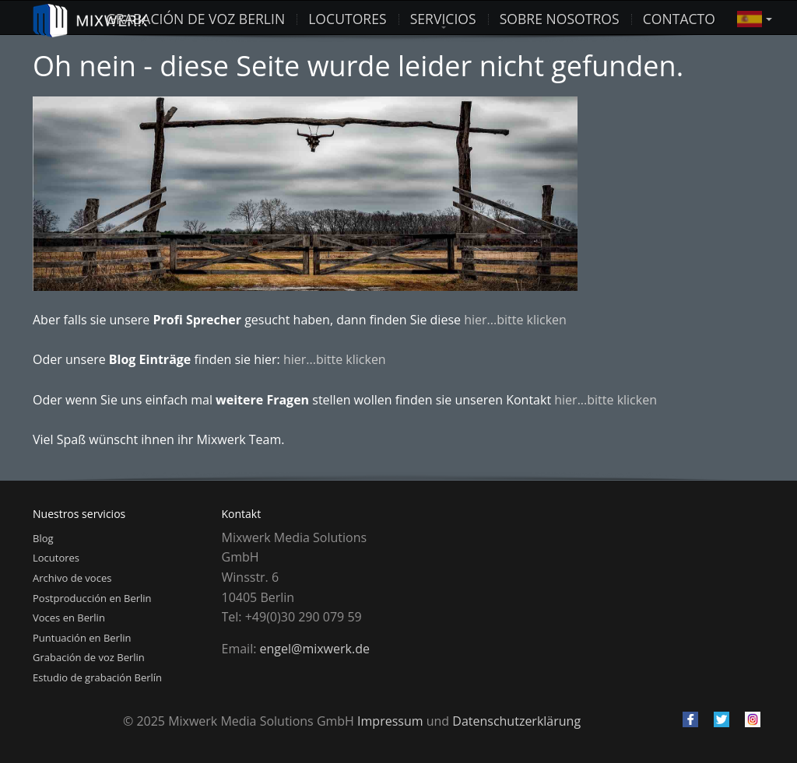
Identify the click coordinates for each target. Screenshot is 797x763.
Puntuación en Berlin (82, 638)
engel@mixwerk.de (315, 648)
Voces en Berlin (69, 618)
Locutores (56, 558)
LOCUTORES (347, 18)
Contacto (679, 18)
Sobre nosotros (560, 18)
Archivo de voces (72, 578)
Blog (43, 538)
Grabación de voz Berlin (195, 18)
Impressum (390, 721)
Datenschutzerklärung (516, 721)
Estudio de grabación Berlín (97, 677)
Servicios (443, 18)
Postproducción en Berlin (92, 598)
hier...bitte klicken (515, 319)
